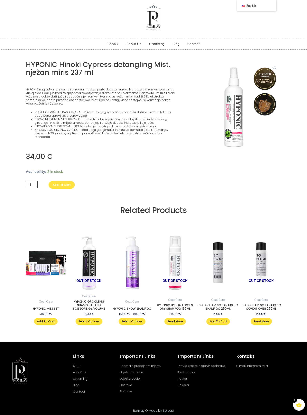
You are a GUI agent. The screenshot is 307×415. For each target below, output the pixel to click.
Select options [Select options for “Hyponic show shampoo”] (132, 322)
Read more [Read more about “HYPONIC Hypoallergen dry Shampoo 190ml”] (175, 322)
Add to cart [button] (46, 322)
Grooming (80, 378)
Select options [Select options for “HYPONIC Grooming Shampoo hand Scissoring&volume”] (89, 322)
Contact (79, 391)
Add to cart (63, 184)
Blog (76, 385)
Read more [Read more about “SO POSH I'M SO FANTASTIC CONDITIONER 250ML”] (261, 322)
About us (80, 371)
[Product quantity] (32, 184)
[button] (274, 67)
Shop (77, 365)
